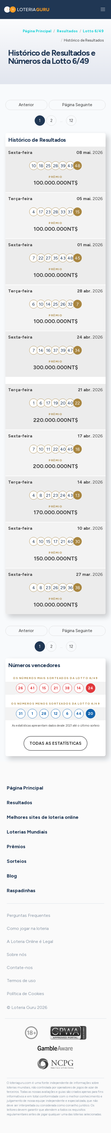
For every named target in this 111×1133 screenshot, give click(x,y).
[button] (102, 9)
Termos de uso (21, 980)
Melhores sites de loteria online (43, 817)
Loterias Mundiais (27, 832)
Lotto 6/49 (93, 31)
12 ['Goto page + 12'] (71, 120)
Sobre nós (17, 954)
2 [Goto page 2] (51, 120)
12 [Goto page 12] (71, 646)
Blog (12, 876)
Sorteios (17, 861)
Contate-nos (20, 967)
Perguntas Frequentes (28, 915)
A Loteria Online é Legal (30, 941)
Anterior (26, 104)
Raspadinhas (21, 891)
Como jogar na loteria (28, 928)
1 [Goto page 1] (40, 120)
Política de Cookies (25, 993)
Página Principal (37, 31)
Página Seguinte (77, 104)
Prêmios (16, 847)
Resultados (67, 31)
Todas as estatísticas (55, 743)
